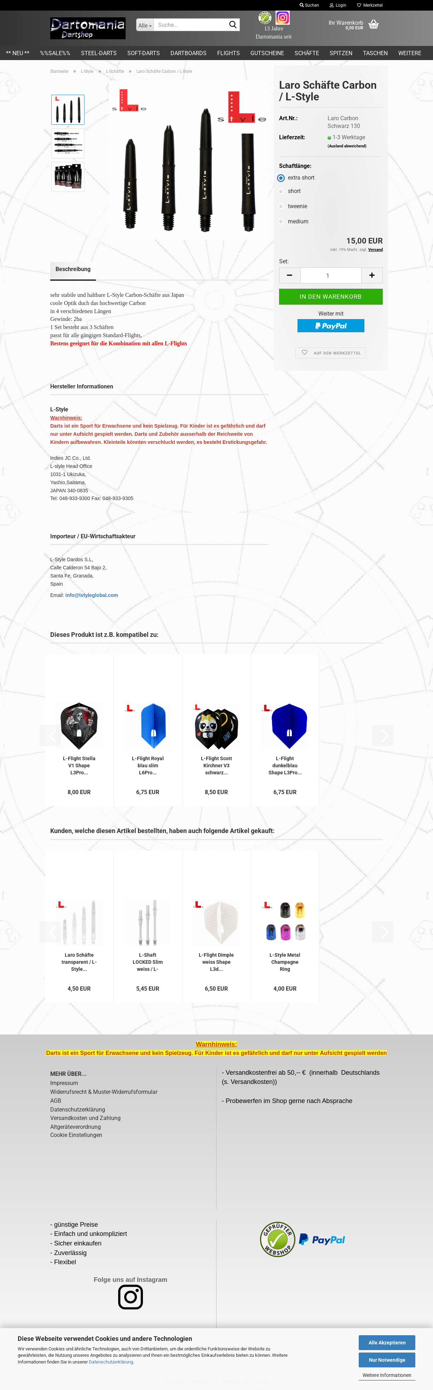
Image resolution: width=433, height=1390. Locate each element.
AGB (55, 1100)
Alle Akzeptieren (387, 1342)
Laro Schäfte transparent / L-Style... (79, 962)
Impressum (64, 1083)
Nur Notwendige (387, 1360)
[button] (289, 275)
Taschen (375, 53)
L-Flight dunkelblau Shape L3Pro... (285, 765)
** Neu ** (17, 53)
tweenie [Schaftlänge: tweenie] (293, 206)
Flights (228, 53)
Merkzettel (370, 5)
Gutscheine (267, 53)
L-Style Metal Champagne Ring (285, 962)
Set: (284, 261)
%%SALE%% (55, 53)
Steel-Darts (99, 53)
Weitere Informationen (387, 1375)
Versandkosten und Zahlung (85, 1118)
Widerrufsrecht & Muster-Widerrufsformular (103, 1092)
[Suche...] (145, 24)
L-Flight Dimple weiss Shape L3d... (216, 962)
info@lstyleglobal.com (91, 595)
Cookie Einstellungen (76, 1135)
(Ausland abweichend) (347, 146)
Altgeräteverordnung (75, 1127)
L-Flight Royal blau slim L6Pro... (148, 765)
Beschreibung (73, 269)
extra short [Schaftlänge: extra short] (296, 177)
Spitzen (341, 53)
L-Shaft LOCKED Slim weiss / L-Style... (148, 962)
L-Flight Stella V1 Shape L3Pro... (79, 765)
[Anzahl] (331, 275)
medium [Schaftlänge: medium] (293, 221)
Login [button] (338, 5)
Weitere (409, 53)
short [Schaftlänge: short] (290, 191)
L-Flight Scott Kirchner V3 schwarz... (216, 765)
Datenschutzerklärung (111, 1362)
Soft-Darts (143, 53)
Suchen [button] (309, 5)
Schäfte (307, 53)
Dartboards (189, 53)
